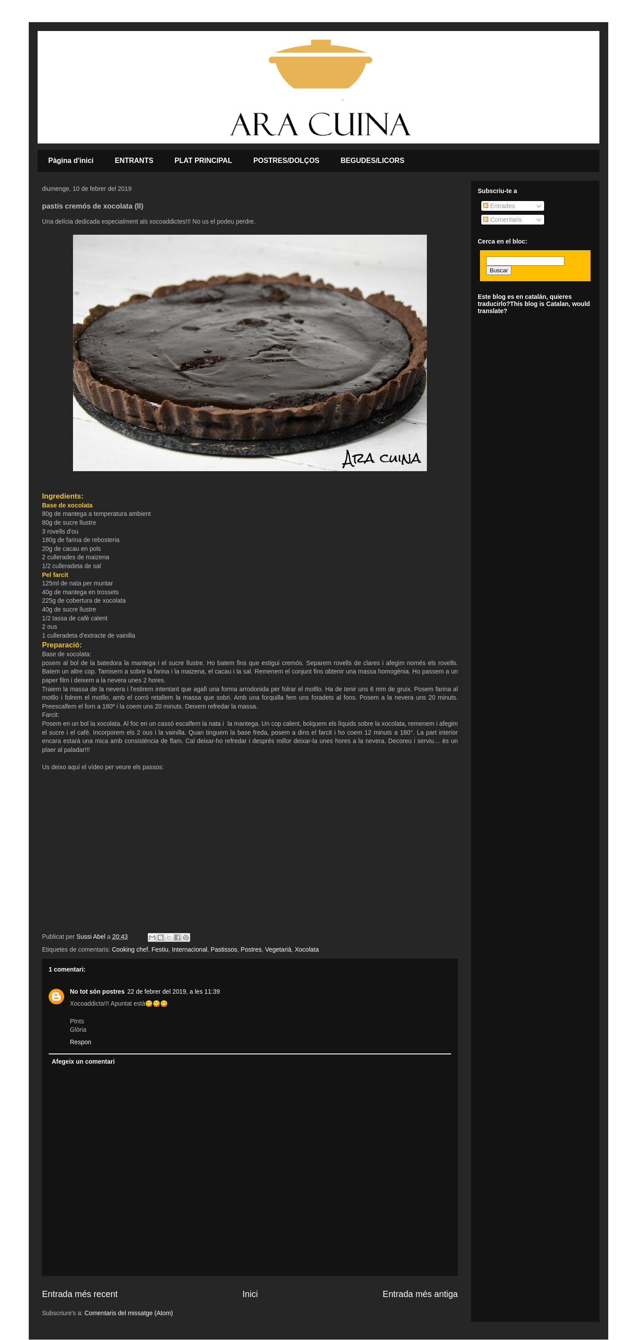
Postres (251, 949)
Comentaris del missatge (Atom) (128, 1313)
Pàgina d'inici (71, 160)
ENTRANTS (134, 160)
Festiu (159, 949)
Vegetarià (278, 949)
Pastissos (224, 949)
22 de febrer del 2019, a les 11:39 (173, 991)
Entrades (499, 205)
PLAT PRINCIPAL (203, 160)
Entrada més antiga (420, 1294)
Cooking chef (130, 949)
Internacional (189, 949)
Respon (80, 1042)
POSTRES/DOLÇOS (286, 160)
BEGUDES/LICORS (372, 160)
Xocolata (306, 949)
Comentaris (502, 219)
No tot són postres (97, 991)
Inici (250, 1294)
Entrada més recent (80, 1294)
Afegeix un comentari (83, 1061)
